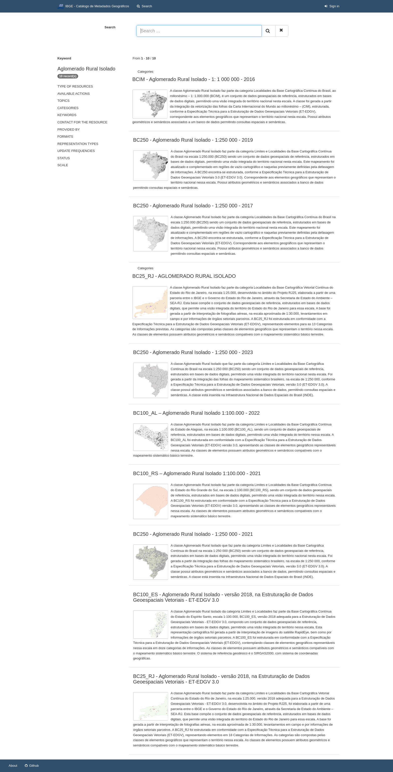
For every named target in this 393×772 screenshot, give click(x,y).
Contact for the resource (82, 122)
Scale (62, 165)
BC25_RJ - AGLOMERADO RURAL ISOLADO (184, 276)
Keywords (66, 115)
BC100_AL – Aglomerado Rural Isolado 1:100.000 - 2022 (196, 413)
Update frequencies (76, 151)
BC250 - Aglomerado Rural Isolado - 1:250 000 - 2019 (193, 140)
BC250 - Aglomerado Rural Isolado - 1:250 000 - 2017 (193, 205)
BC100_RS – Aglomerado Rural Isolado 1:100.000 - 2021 (197, 473)
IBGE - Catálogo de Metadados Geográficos (93, 6)
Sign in (331, 6)
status (63, 158)
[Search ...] (199, 31)
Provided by (68, 129)
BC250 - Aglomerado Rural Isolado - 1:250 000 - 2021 (193, 534)
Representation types (77, 144)
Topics (63, 101)
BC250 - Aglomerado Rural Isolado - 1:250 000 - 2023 (193, 352)
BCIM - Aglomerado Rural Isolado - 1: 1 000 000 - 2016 (193, 79)
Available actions (73, 94)
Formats (65, 136)
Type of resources (75, 86)
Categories (67, 108)
